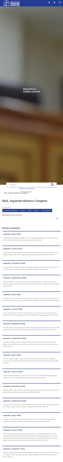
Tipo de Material (46, 210)
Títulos (29, 210)
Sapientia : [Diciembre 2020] (14, 263)
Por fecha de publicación (11, 210)
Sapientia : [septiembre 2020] (14, 278)
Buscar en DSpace (27, 189)
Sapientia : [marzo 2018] (12, 430)
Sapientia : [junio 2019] (12, 355)
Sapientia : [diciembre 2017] (14, 449)
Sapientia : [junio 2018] (12, 415)
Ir (57, 218)
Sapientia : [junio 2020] (12, 295)
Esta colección (26, 192)
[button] (49, 2)
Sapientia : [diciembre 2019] (14, 324)
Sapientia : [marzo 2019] (12, 372)
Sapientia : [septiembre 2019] (14, 338)
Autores (22, 210)
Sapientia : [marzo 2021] (12, 249)
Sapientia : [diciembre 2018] (14, 386)
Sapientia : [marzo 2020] (12, 309)
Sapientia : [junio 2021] (12, 234)
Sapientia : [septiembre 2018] (14, 401)
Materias (36, 210)
